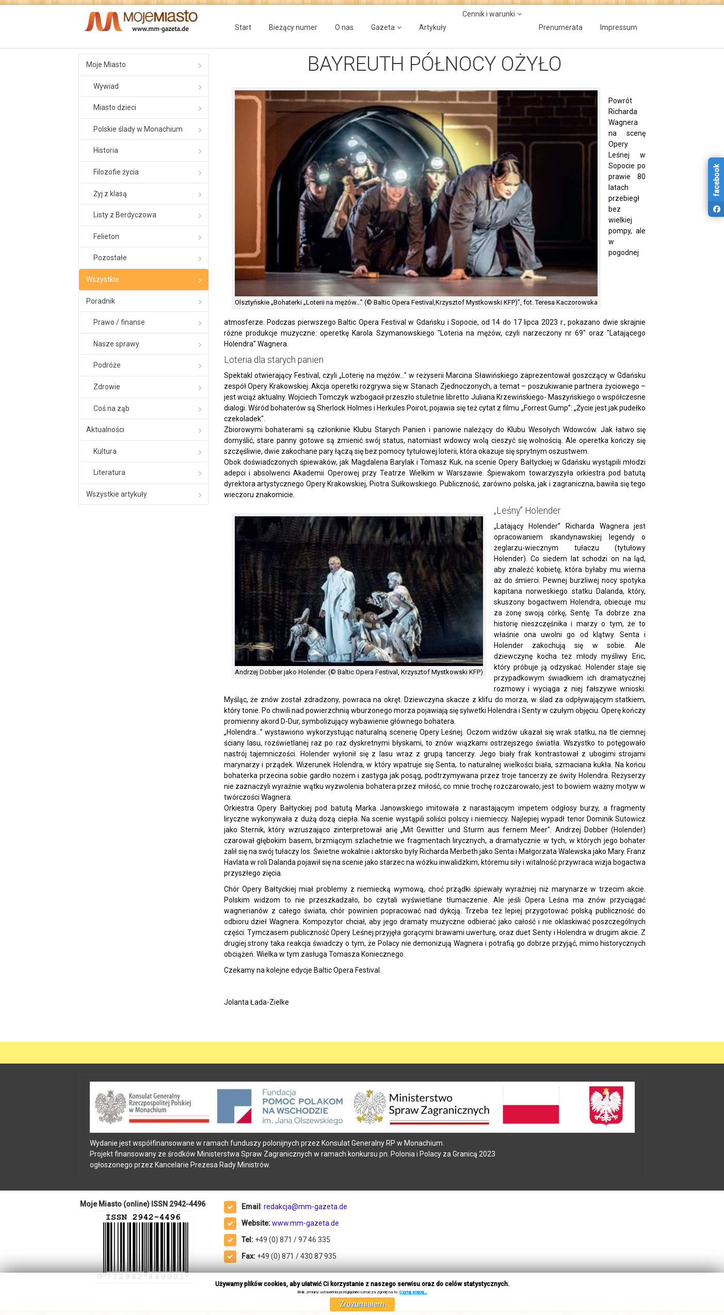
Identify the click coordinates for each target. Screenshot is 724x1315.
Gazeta (383, 27)
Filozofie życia (116, 172)
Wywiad (106, 86)
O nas (344, 27)
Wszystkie (102, 279)
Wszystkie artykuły (116, 494)
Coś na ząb (111, 408)
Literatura (109, 472)
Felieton (106, 236)
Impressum (618, 27)
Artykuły (432, 27)
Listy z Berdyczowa (124, 215)
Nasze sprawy (116, 344)
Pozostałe (110, 258)
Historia (105, 150)
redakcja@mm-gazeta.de (305, 1206)
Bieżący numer (293, 27)
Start (243, 27)
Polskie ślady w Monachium (138, 129)
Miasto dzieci (114, 107)
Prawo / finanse (119, 322)
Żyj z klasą (110, 193)
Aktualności (105, 429)
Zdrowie (106, 387)
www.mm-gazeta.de (305, 1223)
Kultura (105, 451)
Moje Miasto (106, 64)
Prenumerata (561, 27)
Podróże (107, 365)
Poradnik (100, 301)
